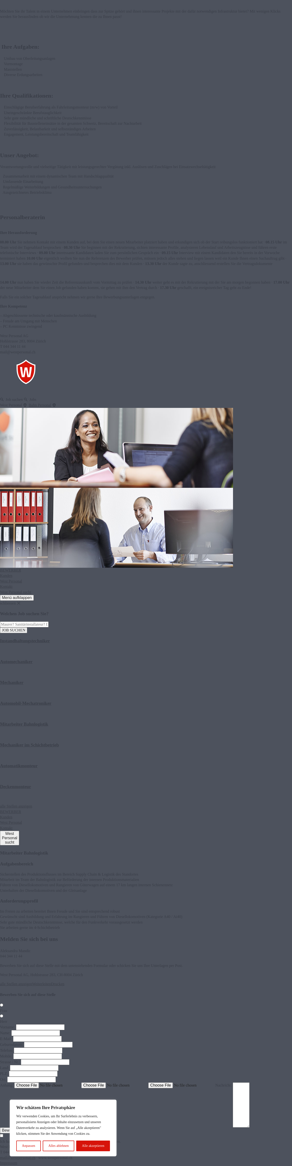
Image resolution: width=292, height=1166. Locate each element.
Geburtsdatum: (11, 1044)
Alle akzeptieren (93, 1146)
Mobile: (6, 1056)
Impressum (8, 1163)
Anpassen (28, 1146)
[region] (63, 1128)
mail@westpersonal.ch (17, 1158)
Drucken (57, 984)
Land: (4, 1068)
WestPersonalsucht (9, 838)
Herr (3, 1021)
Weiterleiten (41, 984)
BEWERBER (10, 570)
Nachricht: (223, 1085)
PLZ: (4, 1074)
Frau (3, 1011)
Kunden (6, 576)
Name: (5, 1033)
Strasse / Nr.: (10, 1062)
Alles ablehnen (58, 1146)
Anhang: (6, 1085)
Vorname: (7, 1027)
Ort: (3, 1079)
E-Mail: (6, 1039)
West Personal (11, 581)
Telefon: (6, 1050)
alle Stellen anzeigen (16, 806)
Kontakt (6, 586)
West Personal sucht (15, 592)
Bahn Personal (40, 405)
